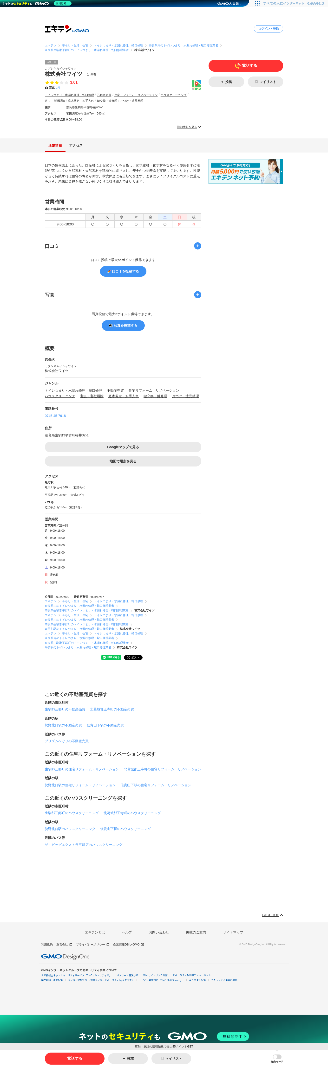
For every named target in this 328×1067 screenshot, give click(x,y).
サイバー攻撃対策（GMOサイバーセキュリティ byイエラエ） (101, 980)
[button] (277, 1058)
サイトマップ (233, 932)
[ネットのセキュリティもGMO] (37, 3)
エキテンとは (95, 932)
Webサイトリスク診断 (155, 975)
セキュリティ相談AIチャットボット (192, 975)
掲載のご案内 (196, 932)
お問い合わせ (159, 932)
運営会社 (64, 944)
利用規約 (47, 944)
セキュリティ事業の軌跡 (224, 980)
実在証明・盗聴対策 (52, 980)
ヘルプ (127, 932)
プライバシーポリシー (93, 944)
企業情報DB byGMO (128, 944)
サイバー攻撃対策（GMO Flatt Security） (161, 980)
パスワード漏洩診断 (127, 975)
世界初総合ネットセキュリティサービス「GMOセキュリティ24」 (76, 975)
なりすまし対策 (197, 980)
